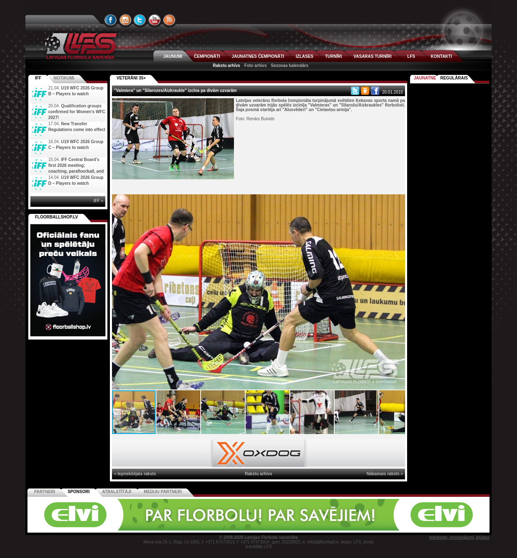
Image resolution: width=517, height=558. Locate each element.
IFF (38, 78)
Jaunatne (425, 78)
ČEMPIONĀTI (207, 56)
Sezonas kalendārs (289, 65)
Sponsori (78, 491)
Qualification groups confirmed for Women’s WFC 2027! (76, 112)
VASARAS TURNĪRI (372, 56)
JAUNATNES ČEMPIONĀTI (258, 56)
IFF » (98, 200)
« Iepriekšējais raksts (135, 473)
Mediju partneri (163, 491)
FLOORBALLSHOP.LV (56, 217)
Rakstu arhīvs (226, 65)
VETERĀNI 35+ (131, 78)
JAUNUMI (172, 56)
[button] (397, 201)
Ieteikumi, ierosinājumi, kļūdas (459, 537)
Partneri (44, 491)
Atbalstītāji (116, 491)
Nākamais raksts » (385, 473)
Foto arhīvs (255, 65)
